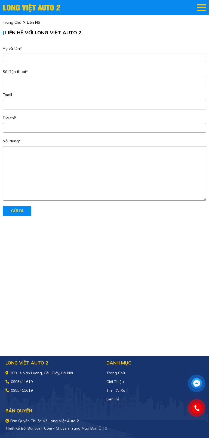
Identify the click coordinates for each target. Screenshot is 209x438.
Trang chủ (115, 372)
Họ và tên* (12, 48)
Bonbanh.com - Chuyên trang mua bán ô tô (67, 428)
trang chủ (12, 22)
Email (7, 94)
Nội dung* (12, 141)
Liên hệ (112, 399)
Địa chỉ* (10, 117)
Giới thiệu (115, 381)
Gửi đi (17, 210)
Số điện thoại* (15, 71)
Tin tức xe (115, 390)
